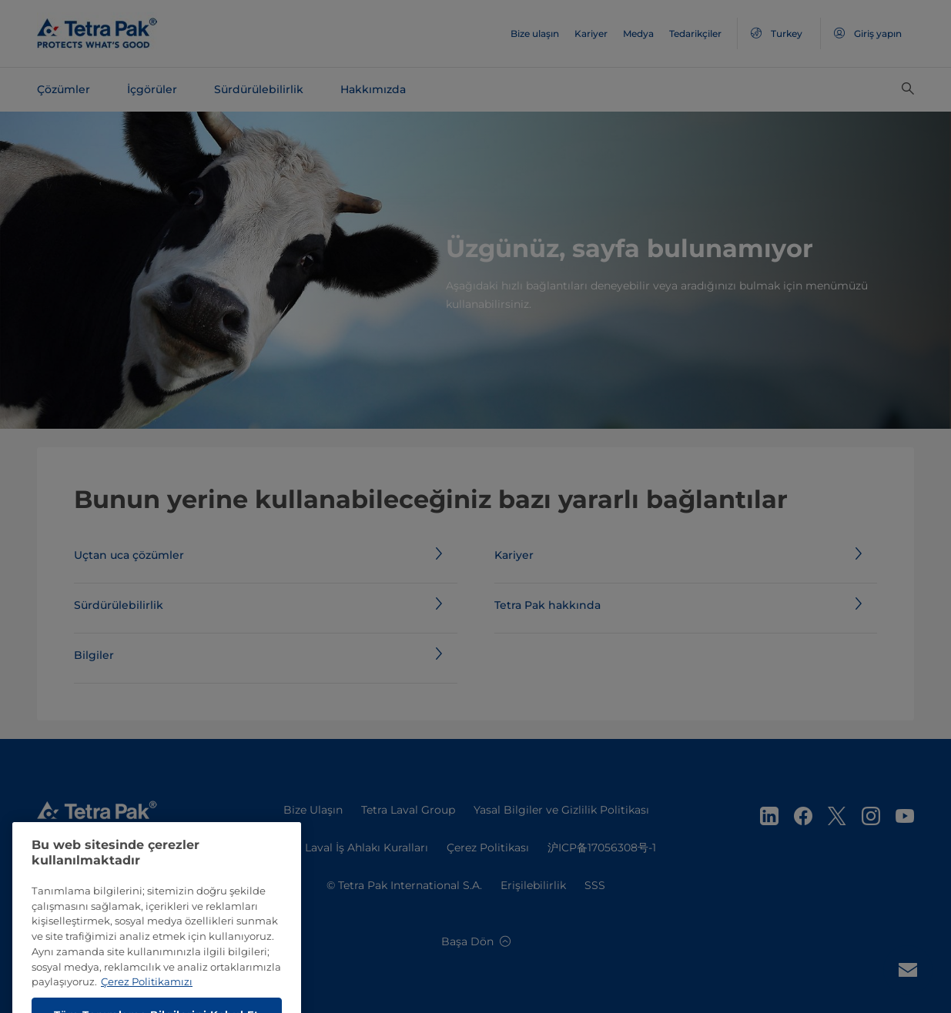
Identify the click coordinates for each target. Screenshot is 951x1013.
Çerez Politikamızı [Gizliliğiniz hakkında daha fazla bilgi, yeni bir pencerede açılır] (147, 1001)
